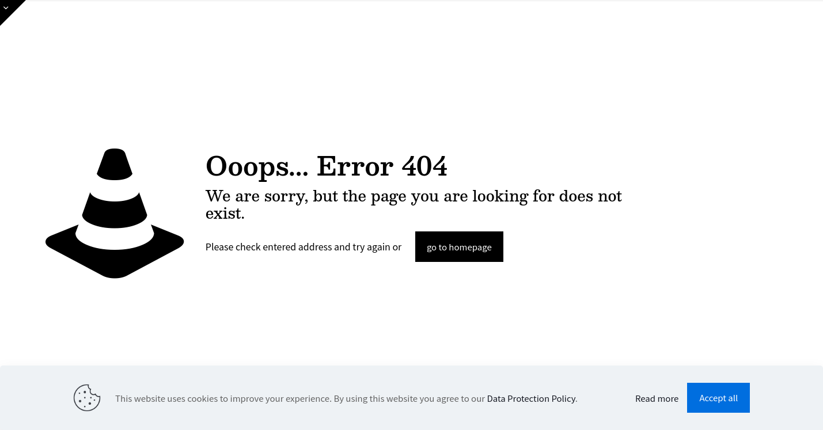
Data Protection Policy (531, 398)
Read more (656, 398)
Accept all (718, 397)
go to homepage (459, 247)
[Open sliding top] (13, 13)
